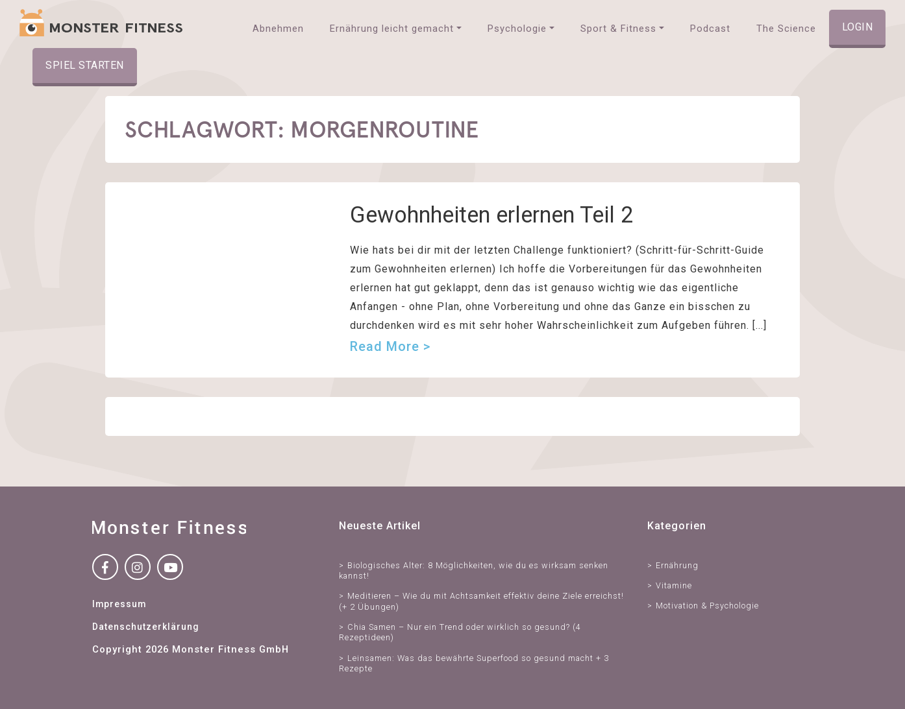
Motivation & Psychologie (707, 605)
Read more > (390, 346)
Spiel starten (84, 65)
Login (857, 27)
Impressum (119, 604)
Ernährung (677, 565)
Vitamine (674, 585)
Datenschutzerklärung (145, 626)
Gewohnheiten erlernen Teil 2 (491, 215)
